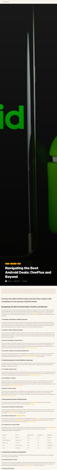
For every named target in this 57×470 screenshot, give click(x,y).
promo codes (39, 418)
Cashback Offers (20, 415)
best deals (35, 314)
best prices (32, 403)
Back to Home (5, 1)
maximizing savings (31, 421)
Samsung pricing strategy (28, 465)
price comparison (51, 427)
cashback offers (19, 420)
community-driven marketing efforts (29, 356)
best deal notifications (13, 412)
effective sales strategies (31, 347)
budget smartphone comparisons (16, 385)
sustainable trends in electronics (8, 395)
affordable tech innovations (34, 375)
